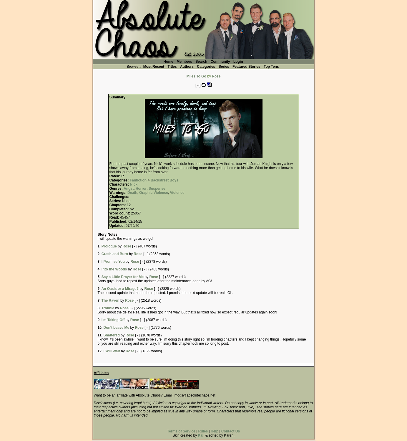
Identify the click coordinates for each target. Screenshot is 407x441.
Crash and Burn (115, 254)
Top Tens (271, 67)
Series (224, 67)
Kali (201, 435)
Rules (203, 431)
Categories (206, 67)
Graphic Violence (153, 193)
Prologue (109, 246)
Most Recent (153, 67)
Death (132, 193)
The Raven (110, 300)
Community (220, 62)
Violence (177, 193)
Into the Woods (114, 269)
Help (214, 431)
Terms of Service (181, 431)
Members (184, 62)
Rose (216, 76)
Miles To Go (196, 76)
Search (201, 62)
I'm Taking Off (113, 320)
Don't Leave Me (116, 328)
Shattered (112, 335)
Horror (141, 188)
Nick (133, 184)
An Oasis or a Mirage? (120, 289)
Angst (129, 188)
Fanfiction (138, 180)
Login (238, 62)
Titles (172, 67)
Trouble (108, 308)
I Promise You (113, 262)
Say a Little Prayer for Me (123, 277)
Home (168, 62)
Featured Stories (246, 67)
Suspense (157, 188)
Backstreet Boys (164, 180)
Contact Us (230, 431)
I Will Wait (112, 351)
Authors (187, 67)
